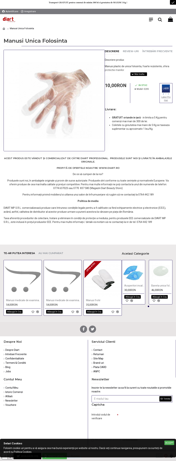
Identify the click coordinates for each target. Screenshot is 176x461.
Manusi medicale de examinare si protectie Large (23, 300)
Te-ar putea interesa (19, 253)
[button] (145, 306)
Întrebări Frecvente (157, 51)
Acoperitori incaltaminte (134, 285)
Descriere (112, 51)
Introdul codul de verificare (101, 416)
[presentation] (117, 427)
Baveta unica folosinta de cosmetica (161, 285)
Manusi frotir (93, 300)
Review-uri (131, 51)
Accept (169, 442)
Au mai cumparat (50, 253)
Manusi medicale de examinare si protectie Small (63, 300)
